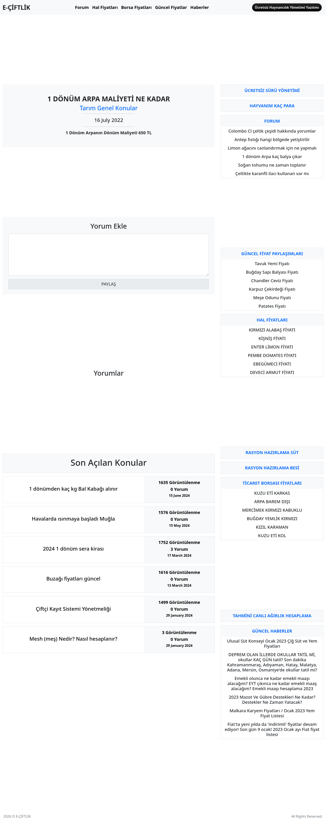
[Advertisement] (108, 48)
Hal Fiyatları (105, 7)
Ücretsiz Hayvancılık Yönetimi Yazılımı (287, 7)
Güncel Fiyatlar (171, 7)
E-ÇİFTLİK (16, 7)
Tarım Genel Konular (109, 108)
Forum (82, 7)
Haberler (199, 7)
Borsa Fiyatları (136, 7)
